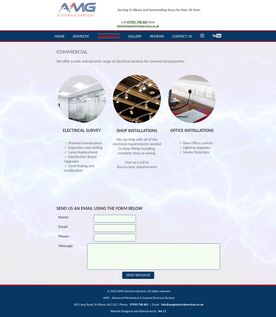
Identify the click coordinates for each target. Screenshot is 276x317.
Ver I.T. (162, 311)
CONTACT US (182, 36)
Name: (63, 217)
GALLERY (135, 36)
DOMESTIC (81, 36)
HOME (60, 36)
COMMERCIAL (109, 36)
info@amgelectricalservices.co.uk (138, 26)
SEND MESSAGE (138, 275)
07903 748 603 (137, 22)
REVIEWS (157, 36)
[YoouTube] (217, 36)
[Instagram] (202, 36)
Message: (65, 245)
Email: (63, 226)
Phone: (63, 236)
